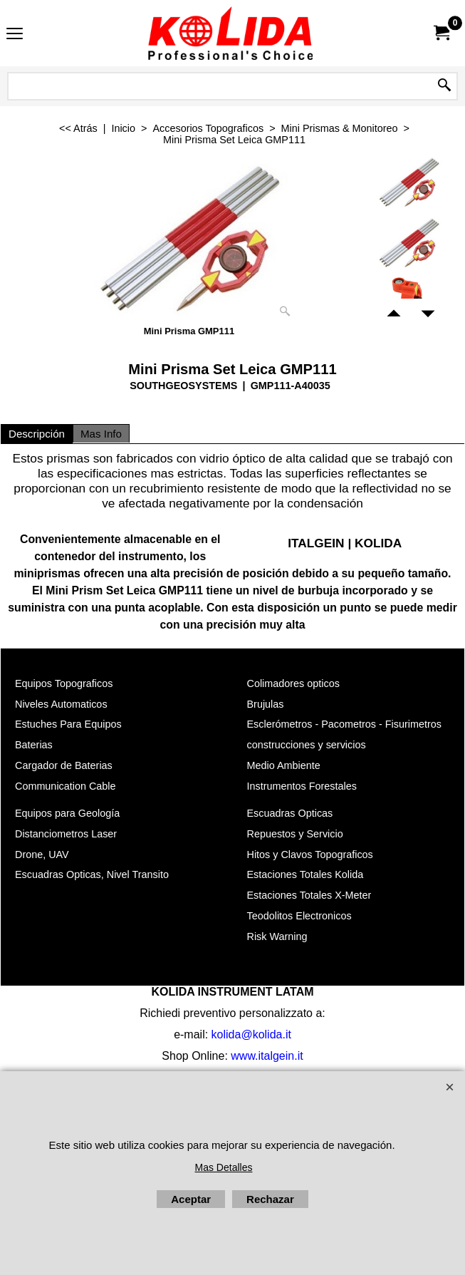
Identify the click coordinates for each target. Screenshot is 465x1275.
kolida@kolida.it (251, 1034)
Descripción (37, 434)
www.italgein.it (267, 1056)
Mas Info (101, 434)
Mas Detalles (224, 1167)
